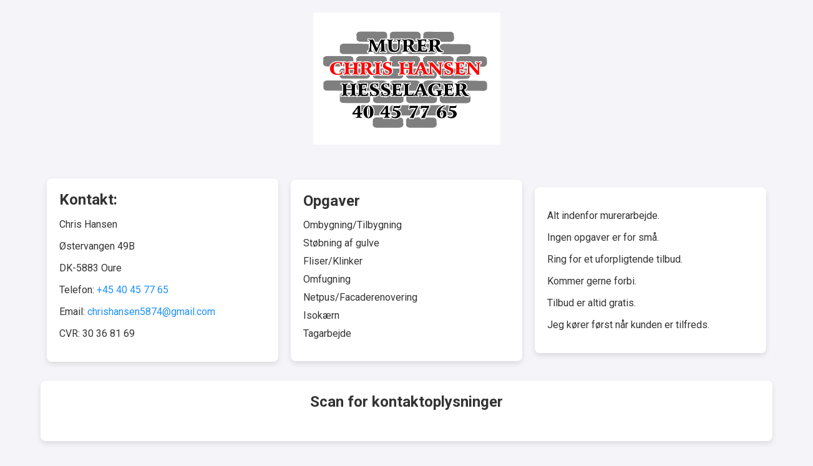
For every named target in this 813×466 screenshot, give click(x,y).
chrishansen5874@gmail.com (151, 312)
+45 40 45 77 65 (132, 290)
